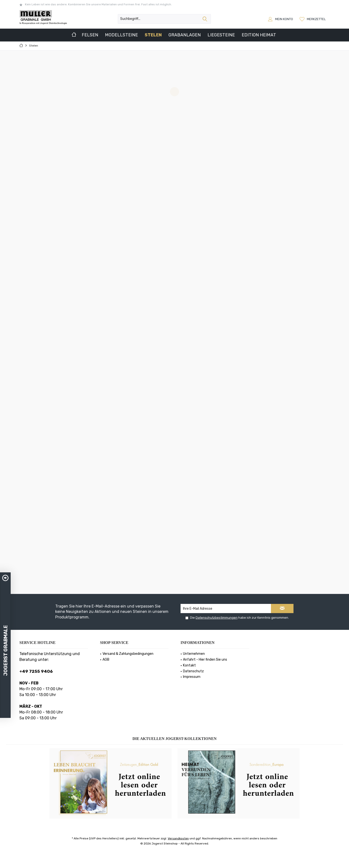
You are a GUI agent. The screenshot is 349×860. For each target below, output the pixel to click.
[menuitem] (313, 19)
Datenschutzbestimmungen (217, 617)
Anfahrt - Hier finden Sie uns (205, 659)
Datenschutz (193, 671)
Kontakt (189, 665)
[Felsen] (90, 35)
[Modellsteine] (121, 35)
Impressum (191, 677)
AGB (106, 659)
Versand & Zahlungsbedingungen (128, 654)
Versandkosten (178, 838)
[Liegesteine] (221, 35)
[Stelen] (153, 35)
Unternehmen (194, 654)
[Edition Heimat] (258, 35)
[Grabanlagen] (184, 35)
